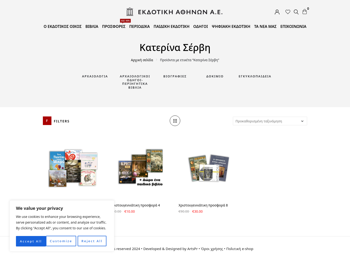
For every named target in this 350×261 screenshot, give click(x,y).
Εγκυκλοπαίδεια (255, 76)
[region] (62, 226)
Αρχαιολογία (95, 76)
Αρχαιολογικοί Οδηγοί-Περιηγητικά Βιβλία (135, 82)
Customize (30, 241)
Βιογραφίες (175, 76)
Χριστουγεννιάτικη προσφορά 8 (203, 205)
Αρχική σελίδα (142, 60)
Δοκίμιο (215, 76)
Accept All (93, 241)
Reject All (62, 241)
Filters (62, 121)
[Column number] (175, 120)
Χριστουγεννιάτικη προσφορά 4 (135, 205)
